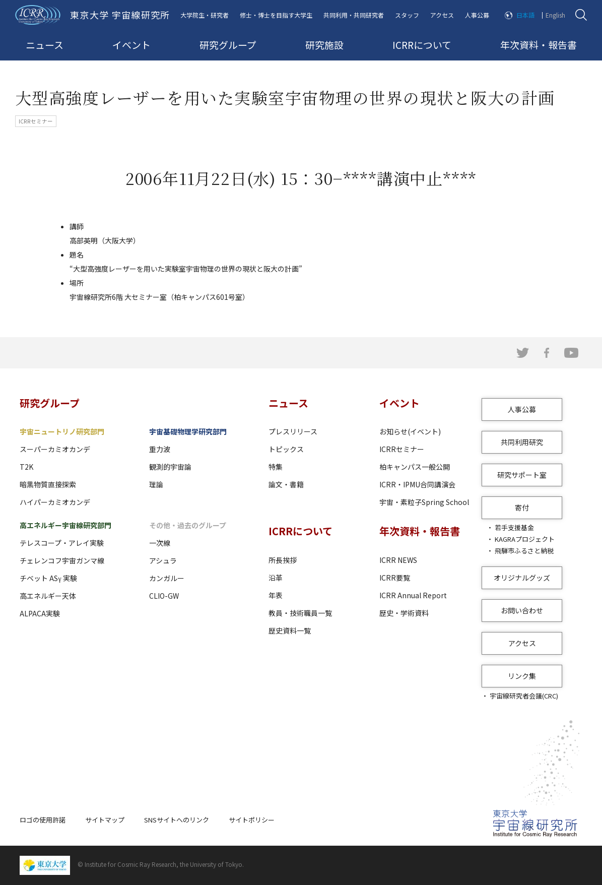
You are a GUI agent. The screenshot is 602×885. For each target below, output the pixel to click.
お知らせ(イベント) (410, 431)
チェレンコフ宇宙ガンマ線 (62, 560)
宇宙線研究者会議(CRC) (524, 696)
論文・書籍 (286, 484)
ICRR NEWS (398, 560)
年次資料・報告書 (538, 44)
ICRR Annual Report (413, 595)
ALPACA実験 (40, 613)
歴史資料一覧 (290, 630)
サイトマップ (104, 820)
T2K (26, 467)
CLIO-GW (164, 596)
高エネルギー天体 (48, 596)
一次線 (159, 543)
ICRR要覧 (394, 578)
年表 (276, 595)
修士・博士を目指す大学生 (276, 15)
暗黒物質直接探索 (48, 484)
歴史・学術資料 (404, 613)
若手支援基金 (514, 527)
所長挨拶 (283, 560)
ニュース (44, 44)
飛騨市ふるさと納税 (524, 550)
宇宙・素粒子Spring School (424, 502)
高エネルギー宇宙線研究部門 (65, 525)
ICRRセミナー (401, 449)
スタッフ (407, 15)
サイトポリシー (252, 820)
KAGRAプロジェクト (525, 539)
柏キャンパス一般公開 (414, 467)
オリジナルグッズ (522, 578)
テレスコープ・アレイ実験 (62, 543)
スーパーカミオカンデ (55, 449)
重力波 (159, 449)
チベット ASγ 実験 (48, 578)
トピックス (286, 449)
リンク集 (522, 676)
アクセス (442, 15)
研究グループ (227, 44)
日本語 (525, 15)
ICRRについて (421, 44)
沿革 (276, 578)
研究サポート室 (522, 475)
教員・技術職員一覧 (300, 613)
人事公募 (477, 15)
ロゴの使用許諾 (42, 820)
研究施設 (324, 44)
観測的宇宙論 (170, 467)
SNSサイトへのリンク (176, 820)
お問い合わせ (522, 610)
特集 (276, 467)
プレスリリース (293, 431)
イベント (131, 44)
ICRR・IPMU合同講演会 (417, 484)
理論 (156, 484)
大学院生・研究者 (204, 15)
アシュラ (163, 560)
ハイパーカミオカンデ (55, 502)
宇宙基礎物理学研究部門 (188, 431)
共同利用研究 (522, 442)
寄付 (522, 507)
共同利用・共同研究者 (353, 15)
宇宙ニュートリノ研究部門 (62, 431)
